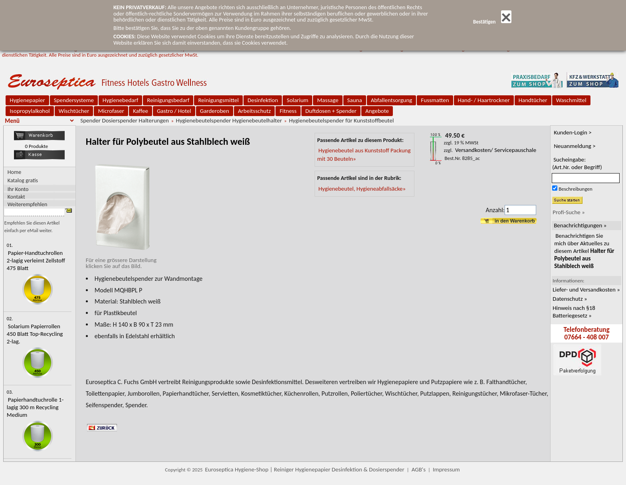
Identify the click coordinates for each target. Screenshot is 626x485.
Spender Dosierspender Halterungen (124, 120)
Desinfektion (263, 100)
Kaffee (140, 110)
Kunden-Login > (573, 132)
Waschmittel (571, 100)
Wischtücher (74, 110)
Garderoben (214, 110)
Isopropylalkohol (30, 110)
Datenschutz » (570, 298)
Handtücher (533, 100)
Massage (327, 100)
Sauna (354, 100)
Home (14, 172)
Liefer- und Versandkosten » (586, 289)
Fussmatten (435, 100)
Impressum (446, 469)
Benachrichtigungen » (580, 225)
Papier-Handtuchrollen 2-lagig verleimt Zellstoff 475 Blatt (36, 260)
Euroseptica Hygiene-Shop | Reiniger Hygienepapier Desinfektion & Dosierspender (304, 469)
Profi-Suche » (569, 212)
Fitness (287, 110)
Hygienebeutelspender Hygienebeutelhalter (229, 120)
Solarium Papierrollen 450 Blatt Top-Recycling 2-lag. (35, 334)
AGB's (419, 469)
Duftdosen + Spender (331, 110)
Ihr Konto (18, 189)
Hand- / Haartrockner (484, 100)
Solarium (297, 100)
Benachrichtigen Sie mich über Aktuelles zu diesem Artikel (584, 251)
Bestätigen (492, 22)
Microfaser (111, 110)
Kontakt (16, 196)
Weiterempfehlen (28, 204)
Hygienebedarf (120, 100)
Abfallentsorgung (391, 100)
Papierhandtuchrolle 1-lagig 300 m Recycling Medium (35, 407)
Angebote (377, 110)
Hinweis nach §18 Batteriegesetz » (574, 311)
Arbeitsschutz (254, 110)
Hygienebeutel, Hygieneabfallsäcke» (362, 188)
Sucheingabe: (577, 163)
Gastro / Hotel (174, 110)
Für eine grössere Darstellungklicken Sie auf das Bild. (121, 260)
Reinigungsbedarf (168, 100)
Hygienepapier (27, 100)
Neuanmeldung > (575, 146)
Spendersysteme (74, 100)
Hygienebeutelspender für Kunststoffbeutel (341, 120)
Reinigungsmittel (218, 100)
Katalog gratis (23, 180)
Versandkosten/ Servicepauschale (495, 150)
